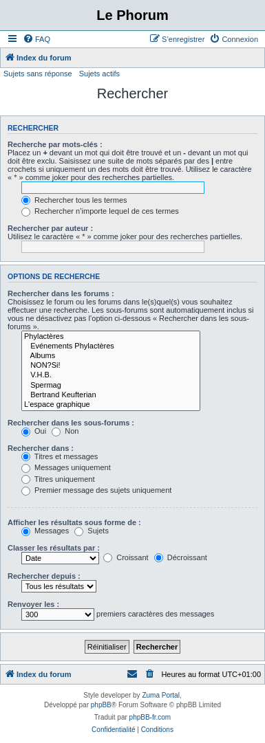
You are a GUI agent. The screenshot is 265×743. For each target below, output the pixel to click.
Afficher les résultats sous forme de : (74, 522)
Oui (33, 431)
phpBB (101, 705)
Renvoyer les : (33, 604)
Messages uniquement (66, 467)
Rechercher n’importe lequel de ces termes (100, 211)
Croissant (126, 557)
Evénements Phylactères (111, 346)
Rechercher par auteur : (50, 228)
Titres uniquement (58, 479)
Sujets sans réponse (37, 73)
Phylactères (111, 337)
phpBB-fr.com (150, 717)
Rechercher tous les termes (74, 200)
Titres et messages (59, 456)
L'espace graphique (111, 405)
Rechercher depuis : (44, 576)
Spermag (111, 385)
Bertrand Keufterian (111, 395)
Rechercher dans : (41, 448)
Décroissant (180, 557)
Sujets (91, 530)
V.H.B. (111, 375)
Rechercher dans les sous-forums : (71, 423)
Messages (45, 530)
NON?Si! (111, 365)
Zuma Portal (160, 695)
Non (65, 431)
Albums (111, 356)
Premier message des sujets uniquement (96, 490)
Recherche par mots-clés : (55, 144)
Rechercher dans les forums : (61, 293)
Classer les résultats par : (54, 548)
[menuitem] (36, 39)
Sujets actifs (99, 73)
